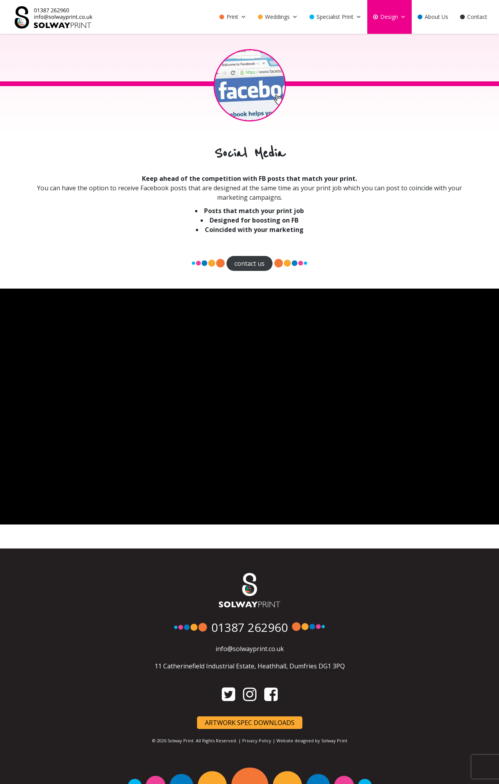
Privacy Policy (256, 741)
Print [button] (236, 17)
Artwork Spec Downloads (250, 722)
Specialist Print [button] (339, 17)
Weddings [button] (281, 17)
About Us (436, 16)
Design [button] (393, 17)
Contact (477, 16)
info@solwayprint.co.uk (249, 648)
